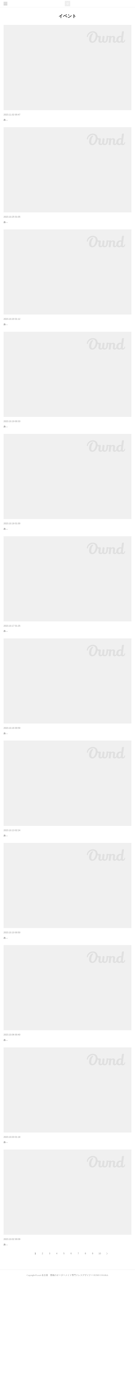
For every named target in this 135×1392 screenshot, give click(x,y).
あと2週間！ (11, 1346)
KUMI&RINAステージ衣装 (18, 677)
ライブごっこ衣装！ (15, 1123)
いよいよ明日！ (12, 900)
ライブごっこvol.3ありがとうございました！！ (30, 788)
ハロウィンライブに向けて (19, 454)
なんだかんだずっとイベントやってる (25, 1234)
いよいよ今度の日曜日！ (17, 231)
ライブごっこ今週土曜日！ (19, 1011)
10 (99, 1365)
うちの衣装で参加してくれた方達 (22, 342)
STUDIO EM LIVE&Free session (22, 119)
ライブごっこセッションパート (21, 565)
